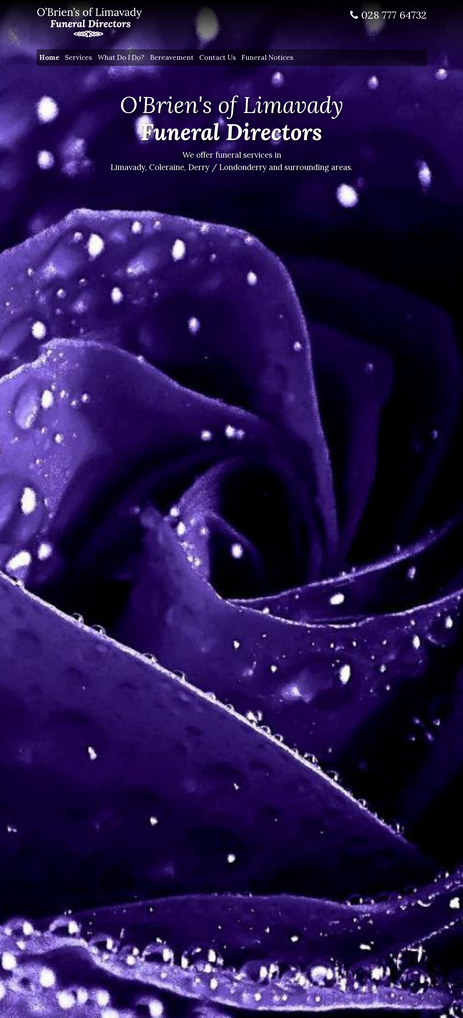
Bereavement (172, 57)
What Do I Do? (121, 57)
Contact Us (217, 57)
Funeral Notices (267, 57)
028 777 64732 (394, 14)
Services (78, 57)
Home (50, 57)
